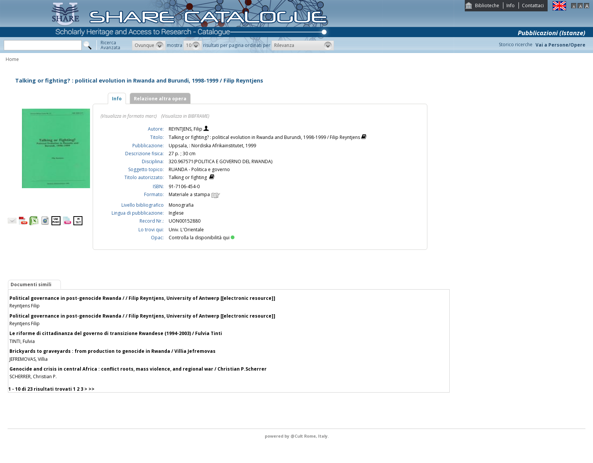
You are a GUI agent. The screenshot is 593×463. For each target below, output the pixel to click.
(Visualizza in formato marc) (129, 116)
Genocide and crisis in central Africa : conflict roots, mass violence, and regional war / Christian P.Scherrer (138, 369)
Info (510, 5)
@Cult (297, 436)
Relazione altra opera (160, 98)
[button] (149, 45)
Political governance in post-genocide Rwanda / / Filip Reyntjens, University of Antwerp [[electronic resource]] (142, 298)
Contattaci (533, 5)
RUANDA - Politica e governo (199, 169)
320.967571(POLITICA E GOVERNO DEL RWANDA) (220, 161)
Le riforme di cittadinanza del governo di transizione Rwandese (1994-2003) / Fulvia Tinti (115, 333)
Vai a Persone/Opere (560, 45)
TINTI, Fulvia (22, 341)
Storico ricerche (515, 44)
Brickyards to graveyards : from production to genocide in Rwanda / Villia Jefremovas (112, 351)
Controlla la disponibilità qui (201, 237)
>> (91, 389)
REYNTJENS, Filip (186, 129)
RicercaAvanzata (110, 45)
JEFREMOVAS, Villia (28, 359)
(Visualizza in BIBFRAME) (185, 116)
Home (12, 59)
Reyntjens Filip (24, 305)
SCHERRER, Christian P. (33, 376)
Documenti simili (31, 284)
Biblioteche (487, 5)
